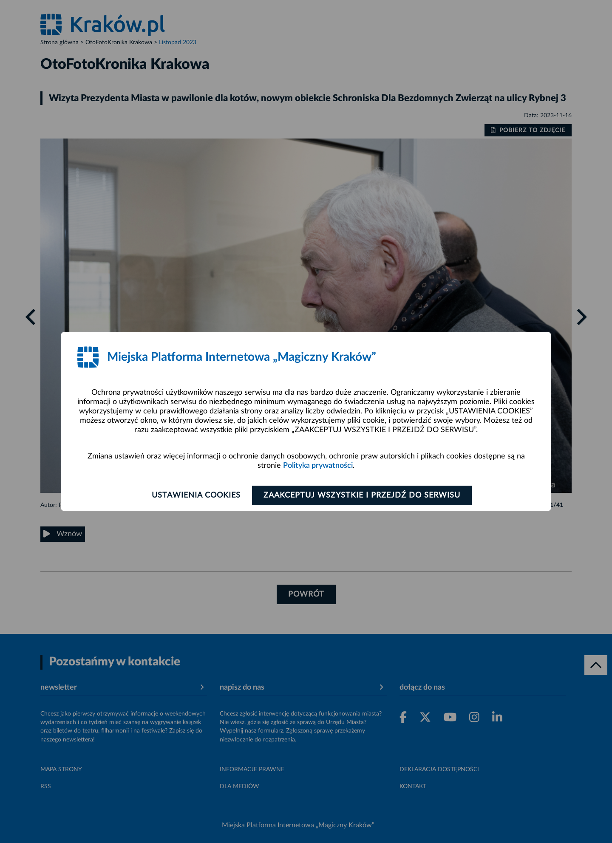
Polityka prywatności (318, 466)
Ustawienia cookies (196, 495)
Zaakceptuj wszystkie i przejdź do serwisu (362, 495)
